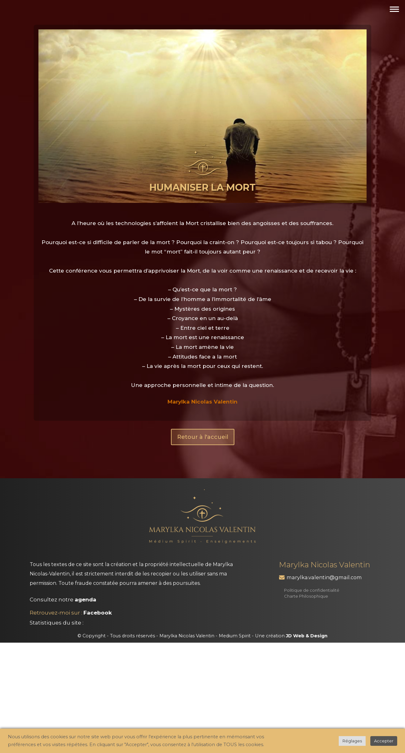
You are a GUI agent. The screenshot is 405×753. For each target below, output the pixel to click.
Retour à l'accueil (202, 437)
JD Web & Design (307, 636)
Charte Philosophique (306, 596)
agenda (85, 599)
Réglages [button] (352, 740)
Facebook (97, 613)
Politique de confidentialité (311, 590)
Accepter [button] (383, 740)
